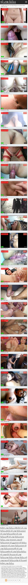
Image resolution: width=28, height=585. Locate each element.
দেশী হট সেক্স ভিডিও (12, 537)
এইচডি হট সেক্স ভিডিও (13, 531)
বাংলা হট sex (10, 543)
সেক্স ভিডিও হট (10, 558)
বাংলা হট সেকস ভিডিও (12, 546)
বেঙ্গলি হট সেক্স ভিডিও (13, 552)
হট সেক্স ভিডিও (8, 2)
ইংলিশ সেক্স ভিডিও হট (8, 528)
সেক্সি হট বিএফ (19, 561)
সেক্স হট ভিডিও (9, 561)
